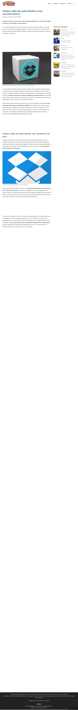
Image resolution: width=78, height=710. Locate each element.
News (49, 3)
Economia (62, 3)
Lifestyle (69, 3)
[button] (74, 3)
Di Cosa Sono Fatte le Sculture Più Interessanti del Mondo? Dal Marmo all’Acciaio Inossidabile (68, 33)
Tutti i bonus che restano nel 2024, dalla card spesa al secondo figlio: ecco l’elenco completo (68, 66)
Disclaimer (45, 707)
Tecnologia (55, 3)
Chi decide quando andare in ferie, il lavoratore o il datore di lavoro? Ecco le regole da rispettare (68, 75)
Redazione (33, 707)
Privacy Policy (39, 707)
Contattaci (47, 700)
